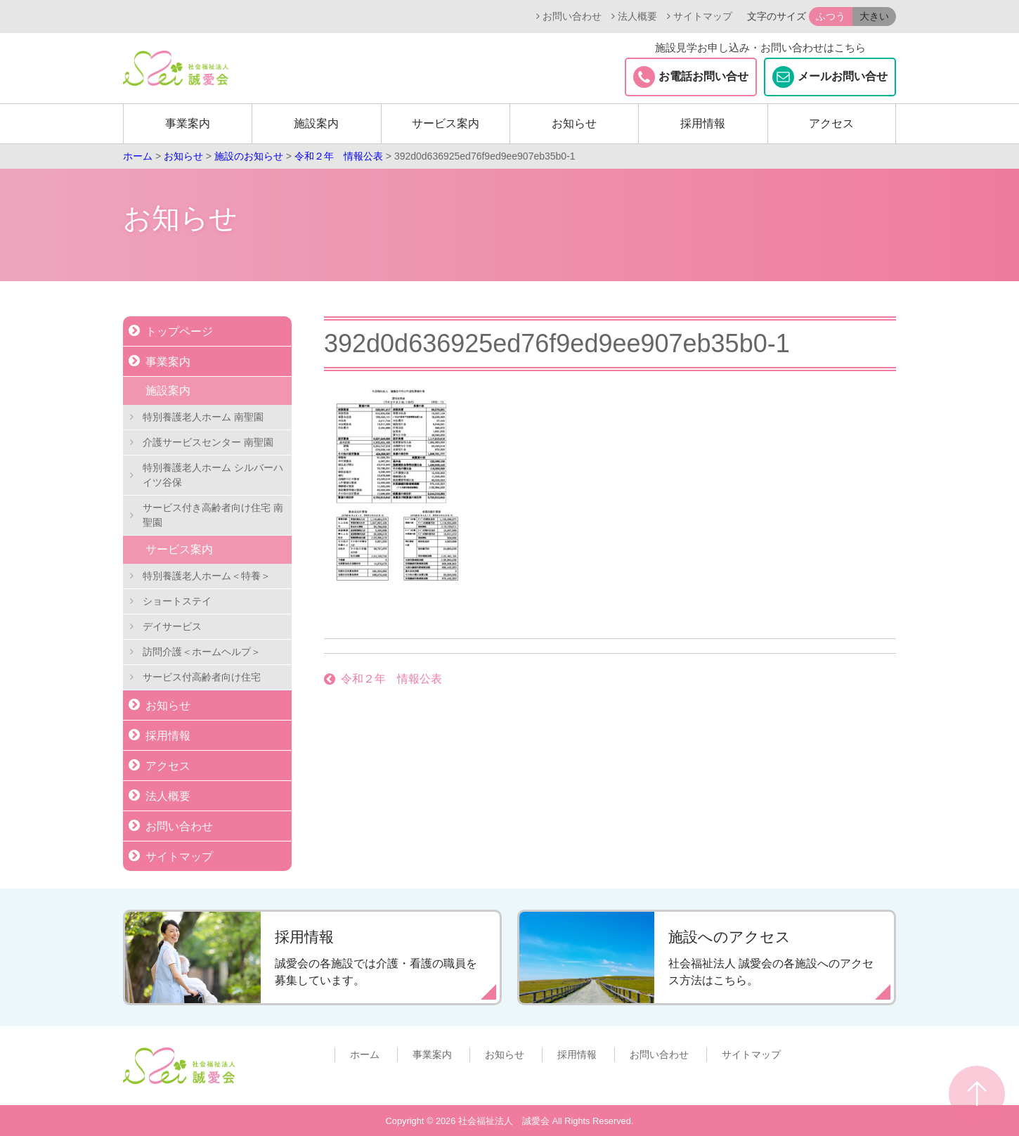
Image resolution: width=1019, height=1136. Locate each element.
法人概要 (637, 16)
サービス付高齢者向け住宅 (202, 677)
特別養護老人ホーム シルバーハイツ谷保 (213, 475)
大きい (874, 16)
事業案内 (187, 123)
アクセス (831, 123)
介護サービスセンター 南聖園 (208, 442)
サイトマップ (702, 16)
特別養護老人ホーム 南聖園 (203, 416)
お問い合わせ (572, 16)
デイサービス (172, 626)
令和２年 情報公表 (391, 679)
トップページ (179, 331)
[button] (852, 16)
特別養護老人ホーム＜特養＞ (207, 575)
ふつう (830, 16)
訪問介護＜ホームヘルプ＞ (202, 651)
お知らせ (574, 123)
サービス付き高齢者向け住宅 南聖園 (213, 515)
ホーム (364, 1054)
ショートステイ (177, 601)
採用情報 (702, 123)
